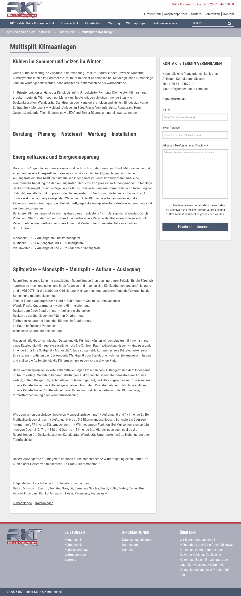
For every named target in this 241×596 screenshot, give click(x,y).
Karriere (195, 14)
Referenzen (212, 14)
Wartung (114, 23)
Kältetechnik (93, 23)
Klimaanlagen (109, 173)
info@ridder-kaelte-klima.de (189, 89)
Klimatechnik (70, 23)
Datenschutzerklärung (137, 540)
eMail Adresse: (171, 127)
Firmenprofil (152, 14)
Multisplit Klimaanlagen (43, 47)
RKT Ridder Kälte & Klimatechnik (32, 23)
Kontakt (228, 14)
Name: (166, 109)
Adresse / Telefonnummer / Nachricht (185, 145)
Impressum (130, 545)
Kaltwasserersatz (165, 23)
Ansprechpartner (175, 14)
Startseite (44, 32)
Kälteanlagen (44, 503)
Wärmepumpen (136, 23)
